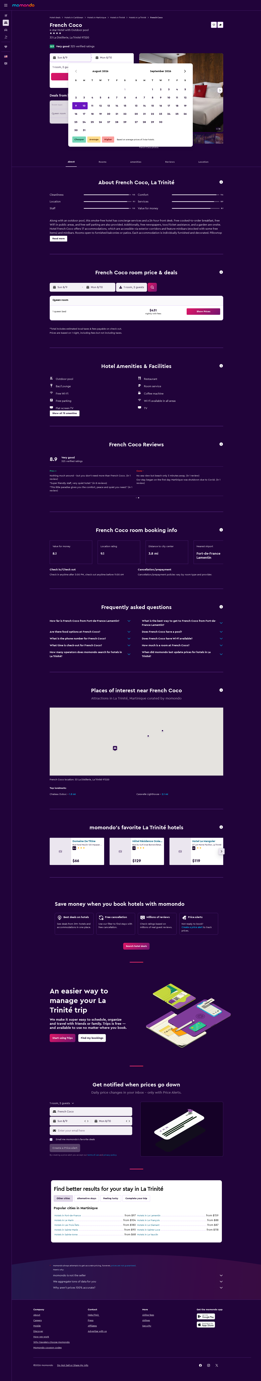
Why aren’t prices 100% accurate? (138, 1288)
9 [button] (76, 105)
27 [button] (108, 122)
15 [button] (125, 105)
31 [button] (84, 130)
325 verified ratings (82, 46)
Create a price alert (192, 927)
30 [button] (76, 130)
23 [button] (75, 122)
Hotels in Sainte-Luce (148, 1230)
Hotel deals (55, 17)
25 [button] (92, 122)
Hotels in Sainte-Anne (66, 1234)
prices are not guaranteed (123, 1266)
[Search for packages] (5, 37)
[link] (136, 946)
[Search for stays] (5, 22)
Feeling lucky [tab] (110, 1198)
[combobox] (94, 1111)
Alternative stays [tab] (86, 1198)
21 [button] (117, 114)
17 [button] (84, 114)
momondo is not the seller (138, 1275)
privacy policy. (110, 1155)
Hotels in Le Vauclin (147, 1234)
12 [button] (100, 105)
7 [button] (116, 97)
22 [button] (124, 114)
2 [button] (76, 97)
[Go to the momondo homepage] (23, 5)
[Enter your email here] (94, 1130)
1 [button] (124, 89)
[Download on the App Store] (206, 1325)
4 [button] (92, 97)
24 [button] (84, 122)
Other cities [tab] (63, 1198)
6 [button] (108, 97)
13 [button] (108, 105)
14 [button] (117, 105)
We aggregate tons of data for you (138, 1282)
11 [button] (92, 105)
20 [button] (108, 114)
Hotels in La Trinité (137, 17)
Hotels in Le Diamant (148, 1225)
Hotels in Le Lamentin (148, 1215)
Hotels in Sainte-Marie (66, 1230)
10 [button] (84, 105)
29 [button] (124, 122)
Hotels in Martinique (96, 17)
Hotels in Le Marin (64, 1220)
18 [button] (92, 114)
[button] (6, 5)
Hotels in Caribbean (73, 17)
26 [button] (100, 122)
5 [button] (100, 97)
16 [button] (76, 114)
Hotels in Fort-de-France (67, 1215)
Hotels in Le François (148, 1220)
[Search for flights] (5, 15)
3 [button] (84, 97)
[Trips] (5, 46)
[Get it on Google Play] (206, 1316)
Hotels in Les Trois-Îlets (66, 1225)
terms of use (93, 1155)
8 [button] (125, 97)
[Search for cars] (5, 30)
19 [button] (100, 114)
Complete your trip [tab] (136, 1198)
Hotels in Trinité (117, 17)
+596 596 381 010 (60, 41)
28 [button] (116, 122)
